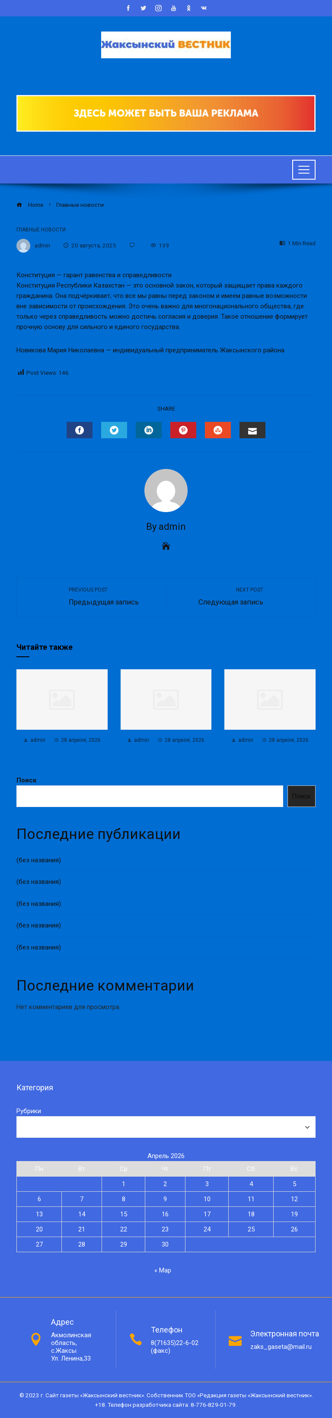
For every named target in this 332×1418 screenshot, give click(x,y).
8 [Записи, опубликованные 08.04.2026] (123, 1199)
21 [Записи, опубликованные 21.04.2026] (81, 1229)
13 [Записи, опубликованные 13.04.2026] (39, 1214)
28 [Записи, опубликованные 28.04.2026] (81, 1244)
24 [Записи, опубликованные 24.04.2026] (207, 1229)
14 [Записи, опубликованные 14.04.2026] (81, 1214)
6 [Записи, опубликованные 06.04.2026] (39, 1199)
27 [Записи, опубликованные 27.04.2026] (39, 1244)
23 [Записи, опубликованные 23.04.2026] (165, 1229)
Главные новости (41, 229)
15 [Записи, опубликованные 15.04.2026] (123, 1214)
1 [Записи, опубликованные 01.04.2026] (123, 1184)
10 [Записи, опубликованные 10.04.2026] (207, 1199)
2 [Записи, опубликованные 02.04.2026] (165, 1184)
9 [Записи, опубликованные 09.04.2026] (165, 1199)
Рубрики (28, 1111)
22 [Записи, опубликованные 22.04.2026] (123, 1229)
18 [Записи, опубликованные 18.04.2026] (251, 1214)
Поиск (26, 780)
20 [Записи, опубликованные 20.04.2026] (39, 1229)
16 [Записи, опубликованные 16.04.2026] (165, 1214)
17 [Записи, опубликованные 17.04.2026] (207, 1214)
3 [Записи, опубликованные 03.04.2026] (207, 1184)
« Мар (162, 1270)
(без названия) (38, 860)
